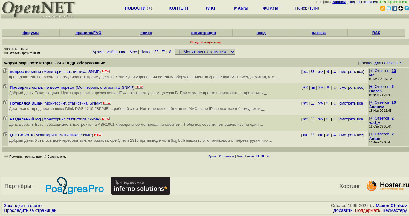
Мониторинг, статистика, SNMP (71, 71)
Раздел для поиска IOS (381, 63)
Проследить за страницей (30, 210)
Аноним (376, 107)
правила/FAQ (88, 32)
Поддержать (367, 210)
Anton (374, 138)
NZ (371, 75)
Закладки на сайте (23, 205)
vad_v (374, 122)
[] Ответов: (382, 70)
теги (313, 8)
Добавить (343, 210)
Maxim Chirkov (391, 205)
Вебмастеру (395, 210)
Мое (133, 52)
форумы (30, 32)
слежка (319, 32)
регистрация (367, 2)
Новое (146, 52)
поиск (146, 32)
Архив (98, 52)
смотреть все (351, 71)
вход (351, 2)
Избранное (116, 52)
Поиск (301, 8)
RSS (376, 32)
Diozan (375, 91)
